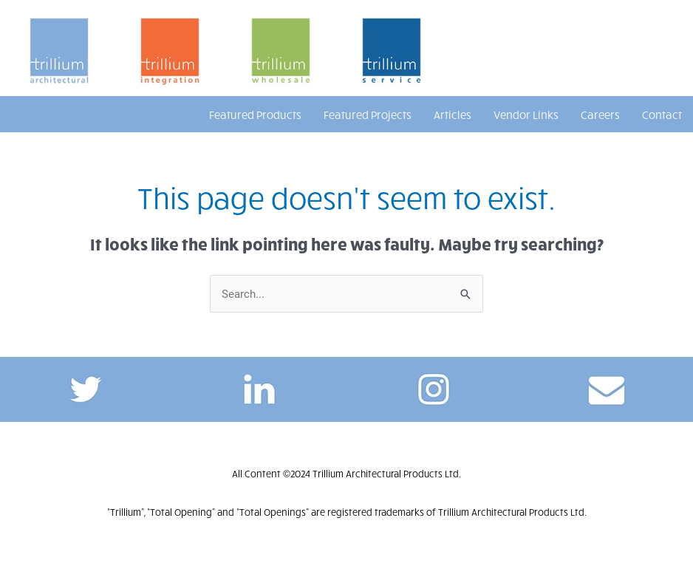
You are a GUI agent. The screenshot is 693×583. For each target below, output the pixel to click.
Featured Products (255, 114)
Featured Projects (368, 114)
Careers (600, 114)
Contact (662, 114)
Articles (452, 114)
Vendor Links (526, 114)
